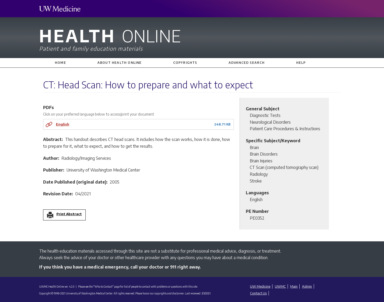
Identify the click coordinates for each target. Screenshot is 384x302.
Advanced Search (247, 63)
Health (192, 38)
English (62, 124)
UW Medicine (260, 286)
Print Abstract (69, 214)
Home (60, 63)
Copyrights (185, 63)
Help (301, 63)
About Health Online (119, 63)
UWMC (280, 286)
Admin (307, 286)
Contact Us (258, 293)
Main (294, 286)
